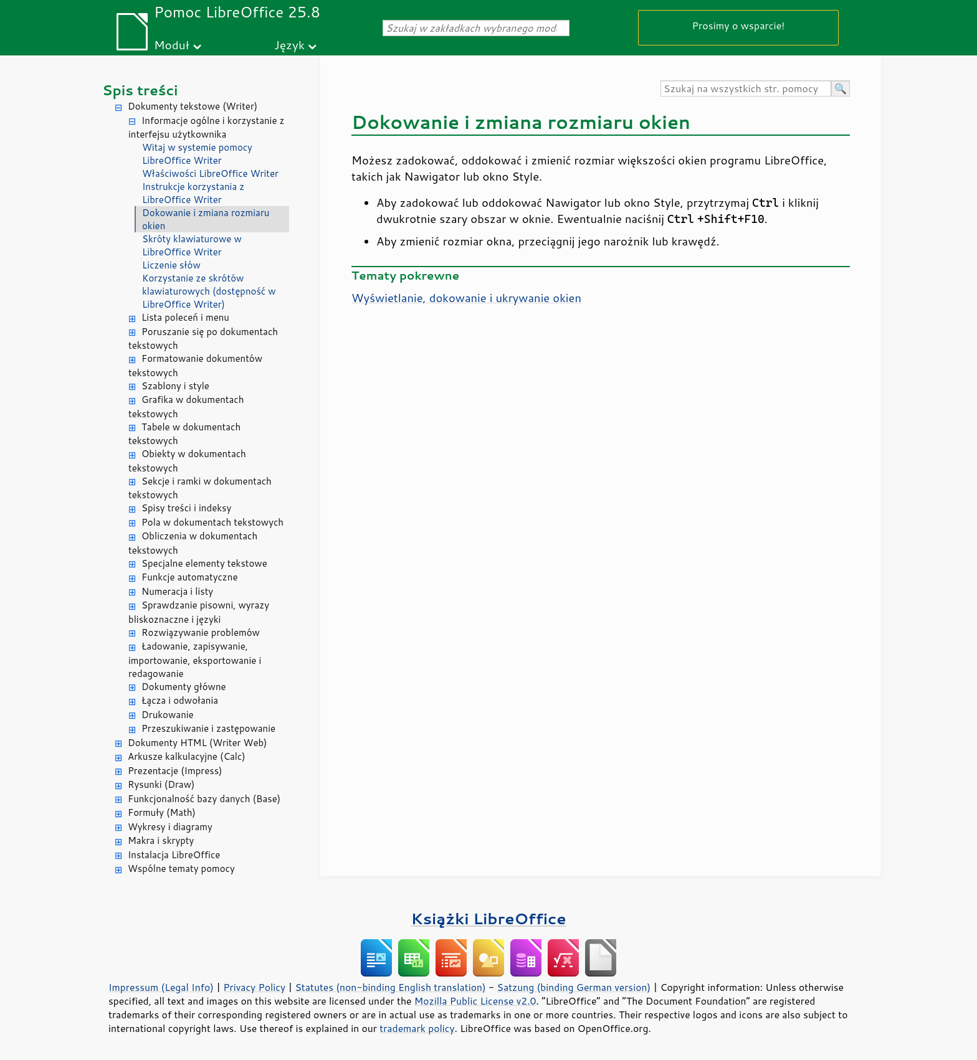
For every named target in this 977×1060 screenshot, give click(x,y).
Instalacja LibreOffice (174, 854)
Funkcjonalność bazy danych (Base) (204, 798)
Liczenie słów (171, 265)
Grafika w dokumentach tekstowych (186, 406)
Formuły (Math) (162, 812)
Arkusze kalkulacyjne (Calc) (186, 756)
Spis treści (140, 90)
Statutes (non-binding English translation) (390, 987)
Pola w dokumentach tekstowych (212, 522)
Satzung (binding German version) (574, 987)
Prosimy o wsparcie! (738, 25)
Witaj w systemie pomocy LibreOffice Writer (197, 154)
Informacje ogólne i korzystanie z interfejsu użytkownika (206, 127)
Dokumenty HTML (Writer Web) (197, 742)
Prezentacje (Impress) (175, 770)
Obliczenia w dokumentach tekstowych (192, 543)
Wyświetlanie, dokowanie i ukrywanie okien (466, 298)
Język (289, 44)
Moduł (171, 44)
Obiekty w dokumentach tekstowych (187, 461)
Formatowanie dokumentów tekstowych (195, 365)
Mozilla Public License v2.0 (475, 1001)
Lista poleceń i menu (185, 317)
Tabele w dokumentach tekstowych (184, 434)
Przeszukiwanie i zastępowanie (208, 728)
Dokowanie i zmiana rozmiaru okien (205, 219)
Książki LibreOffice (488, 918)
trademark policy (416, 1028)
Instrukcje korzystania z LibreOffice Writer (193, 193)
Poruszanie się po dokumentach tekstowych (203, 339)
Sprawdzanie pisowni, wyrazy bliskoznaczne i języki (198, 612)
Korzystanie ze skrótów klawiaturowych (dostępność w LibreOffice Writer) (209, 291)
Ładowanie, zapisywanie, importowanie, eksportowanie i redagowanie (194, 660)
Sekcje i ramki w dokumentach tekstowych (200, 488)
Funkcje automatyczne (189, 577)
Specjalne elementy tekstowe (204, 563)
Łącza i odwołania (179, 700)
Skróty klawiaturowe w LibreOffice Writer (192, 245)
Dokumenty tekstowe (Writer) (192, 106)
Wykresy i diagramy (170, 826)
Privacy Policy (254, 987)
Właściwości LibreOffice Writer (210, 173)
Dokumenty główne (183, 686)
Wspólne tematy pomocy (181, 868)
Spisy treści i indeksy (186, 507)
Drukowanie (167, 714)
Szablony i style (175, 385)
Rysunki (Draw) (161, 784)
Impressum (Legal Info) (161, 987)
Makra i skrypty (161, 840)
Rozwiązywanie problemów (200, 632)
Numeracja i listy (177, 591)
